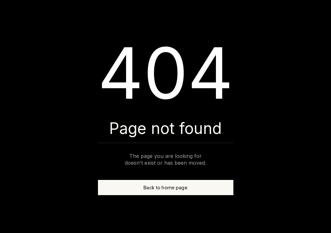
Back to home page (165, 187)
